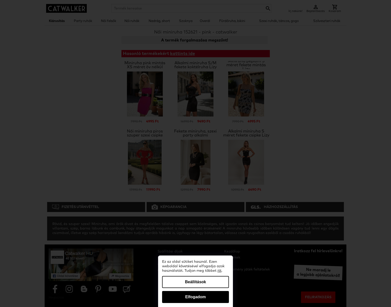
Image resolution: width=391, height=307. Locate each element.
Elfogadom (195, 297)
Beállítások (195, 282)
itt (219, 270)
